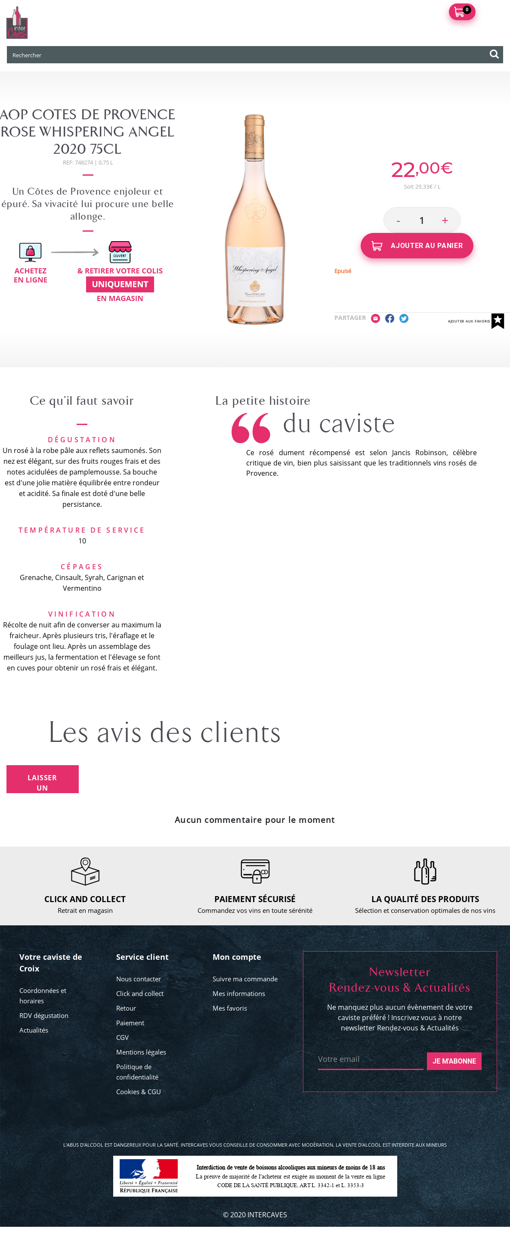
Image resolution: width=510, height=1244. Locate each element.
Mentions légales (141, 1052)
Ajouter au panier (417, 246)
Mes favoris (230, 1008)
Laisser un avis (42, 783)
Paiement (130, 1022)
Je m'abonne (454, 1061)
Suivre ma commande (245, 978)
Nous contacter (138, 978)
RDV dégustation (43, 1015)
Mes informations (239, 993)
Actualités (33, 1030)
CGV (122, 1037)
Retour (126, 1008)
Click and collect (140, 993)
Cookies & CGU (138, 1091)
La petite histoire (263, 401)
